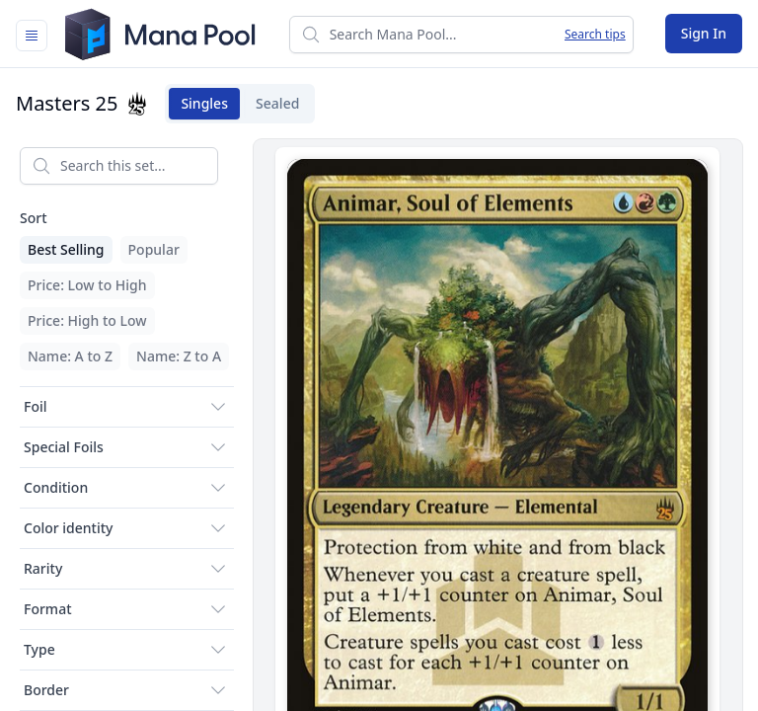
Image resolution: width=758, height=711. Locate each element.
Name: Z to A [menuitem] (178, 356)
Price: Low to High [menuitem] (87, 285)
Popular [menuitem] (154, 249)
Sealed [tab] (271, 103)
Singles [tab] (198, 103)
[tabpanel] (379, 421)
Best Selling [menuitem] (66, 249)
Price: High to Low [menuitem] (87, 320)
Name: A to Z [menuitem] (70, 356)
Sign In (703, 33)
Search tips (595, 34)
